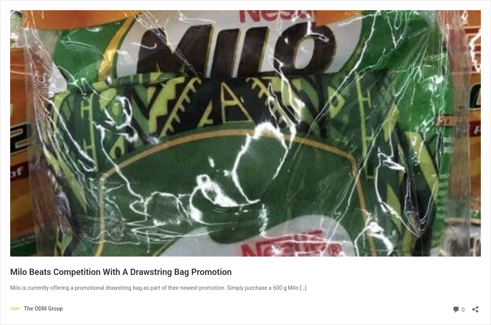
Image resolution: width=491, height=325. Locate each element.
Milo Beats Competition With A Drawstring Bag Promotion (121, 272)
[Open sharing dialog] (475, 307)
